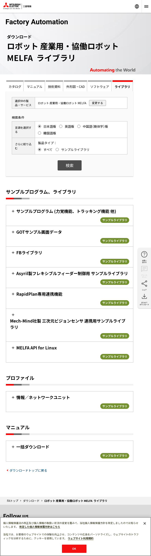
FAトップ (12, 501)
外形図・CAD (75, 86)
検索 (70, 165)
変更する (97, 103)
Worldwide (137, 6)
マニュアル (34, 86)
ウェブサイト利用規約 (80, 538)
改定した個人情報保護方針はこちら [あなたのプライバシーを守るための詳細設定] (39, 527)
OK (74, 549)
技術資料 (54, 86)
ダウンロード (31, 501)
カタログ (15, 86)
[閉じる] (144, 523)
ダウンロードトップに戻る (28, 470)
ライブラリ (122, 86)
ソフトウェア (99, 86)
